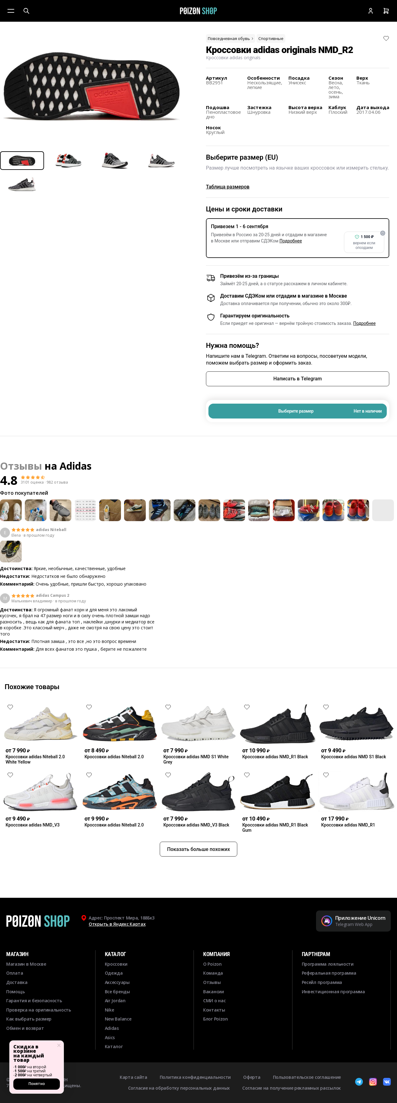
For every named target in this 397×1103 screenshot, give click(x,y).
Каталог (114, 1046)
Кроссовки (116, 964)
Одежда (114, 973)
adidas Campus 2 (52, 595)
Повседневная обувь (231, 38)
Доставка (17, 982)
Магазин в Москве (26, 964)
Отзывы (212, 982)
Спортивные (270, 38)
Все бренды (117, 991)
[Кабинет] (370, 11)
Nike (109, 1010)
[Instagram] (373, 1082)
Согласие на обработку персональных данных (179, 1088)
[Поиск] (26, 11)
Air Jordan (115, 1000)
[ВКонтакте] (387, 1082)
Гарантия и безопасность (34, 1000)
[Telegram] (359, 1082)
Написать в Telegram (297, 379)
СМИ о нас (214, 1000)
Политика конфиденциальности (195, 1077)
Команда (213, 973)
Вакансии (213, 991)
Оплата (14, 973)
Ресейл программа (322, 982)
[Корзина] (386, 11)
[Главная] (198, 11)
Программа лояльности (328, 964)
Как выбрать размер (28, 1019)
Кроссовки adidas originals (233, 57)
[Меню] (11, 11)
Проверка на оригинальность (38, 1010)
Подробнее (290, 240)
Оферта (251, 1077)
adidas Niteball (51, 529)
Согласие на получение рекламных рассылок (291, 1088)
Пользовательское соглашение (307, 1077)
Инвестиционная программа (333, 991)
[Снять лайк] (386, 38)
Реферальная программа (329, 973)
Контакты (214, 1010)
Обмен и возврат (25, 1028)
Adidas (75, 465)
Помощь (15, 991)
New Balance (118, 1019)
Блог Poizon (215, 1019)
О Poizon (212, 964)
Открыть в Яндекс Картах (117, 924)
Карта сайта (133, 1077)
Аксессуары (117, 982)
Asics (110, 1037)
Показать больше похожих (198, 872)
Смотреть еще (198, 666)
